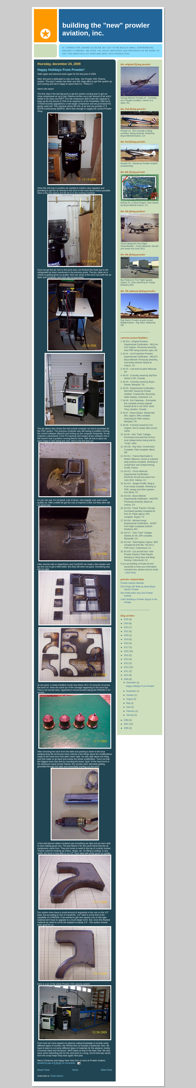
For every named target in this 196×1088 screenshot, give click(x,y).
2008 (126, 720)
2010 (126, 675)
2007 (126, 724)
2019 (126, 639)
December (131, 682)
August (129, 699)
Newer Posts (43, 1070)
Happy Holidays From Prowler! (61, 70)
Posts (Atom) (57, 1076)
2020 (126, 635)
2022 (126, 631)
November (131, 691)
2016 (126, 651)
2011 (126, 671)
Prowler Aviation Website (132, 583)
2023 (126, 627)
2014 (126, 659)
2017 (126, 647)
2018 (126, 643)
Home (75, 1070)
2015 (126, 655)
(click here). (130, 572)
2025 (126, 619)
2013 (126, 663)
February (130, 711)
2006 (126, 728)
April (128, 707)
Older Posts (106, 1070)
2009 (126, 679)
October (130, 695)
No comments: (69, 1063)
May (128, 703)
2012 (126, 667)
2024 (126, 623)
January (130, 715)
